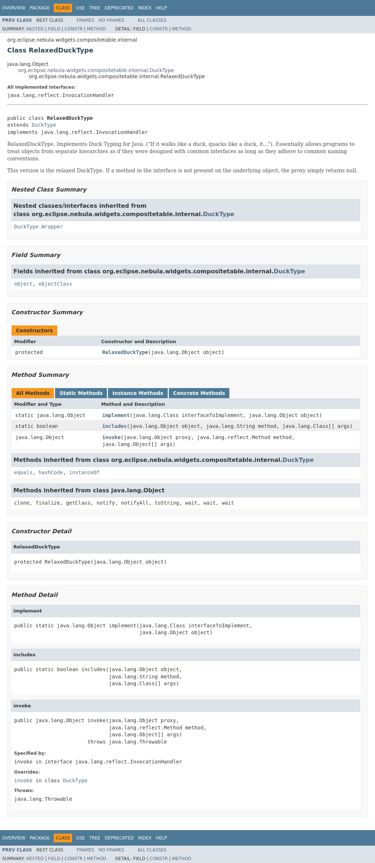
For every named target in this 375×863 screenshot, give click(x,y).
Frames (86, 20)
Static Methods (81, 393)
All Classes (152, 20)
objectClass (55, 284)
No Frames (111, 20)
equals (23, 472)
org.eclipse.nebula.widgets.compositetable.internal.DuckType (96, 70)
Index (145, 7)
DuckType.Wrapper (38, 227)
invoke (111, 437)
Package (40, 7)
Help (161, 7)
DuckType (44, 125)
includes (114, 426)
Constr (73, 28)
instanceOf (84, 472)
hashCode (50, 472)
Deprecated (119, 7)
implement (116, 415)
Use (80, 7)
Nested (34, 28)
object (23, 284)
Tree (94, 7)
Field (54, 28)
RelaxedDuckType (125, 352)
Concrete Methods (199, 393)
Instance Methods (137, 393)
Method (96, 28)
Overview (13, 7)
